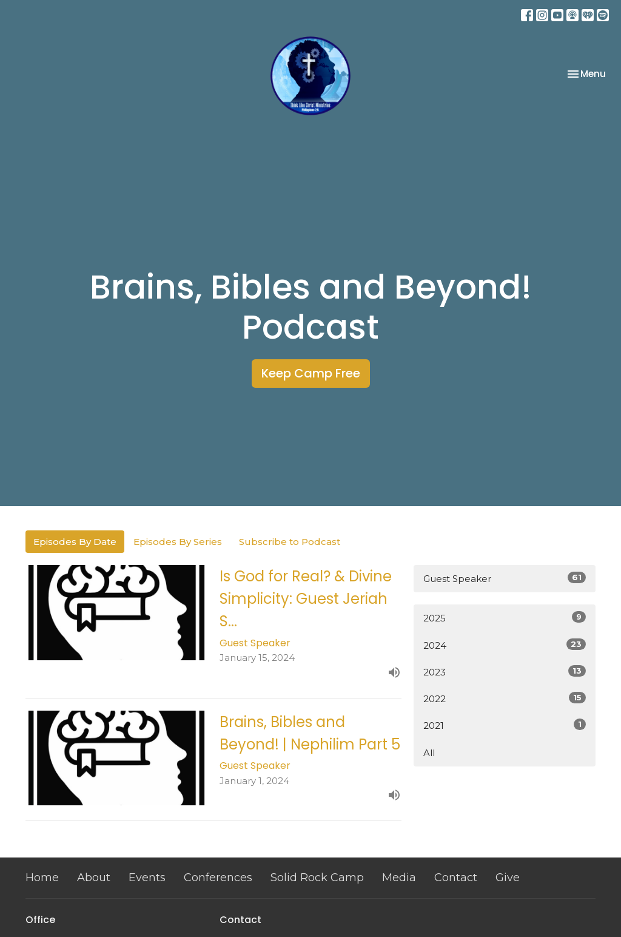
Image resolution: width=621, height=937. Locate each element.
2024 (504, 644)
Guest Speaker (504, 578)
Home (42, 877)
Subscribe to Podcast (289, 541)
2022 (504, 698)
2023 (504, 671)
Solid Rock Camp (317, 877)
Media (399, 877)
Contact (455, 877)
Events (147, 877)
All (429, 753)
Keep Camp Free (310, 373)
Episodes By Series (177, 541)
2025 (504, 617)
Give (507, 877)
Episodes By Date (74, 541)
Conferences (218, 877)
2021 (504, 725)
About (93, 877)
